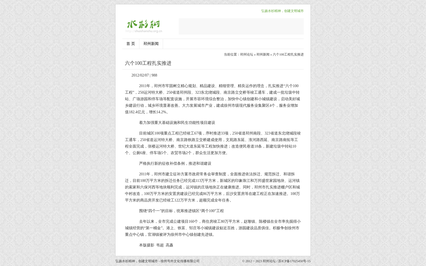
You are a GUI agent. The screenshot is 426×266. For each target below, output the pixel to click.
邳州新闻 (151, 44)
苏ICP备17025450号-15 (294, 261)
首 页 (130, 44)
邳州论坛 (246, 54)
